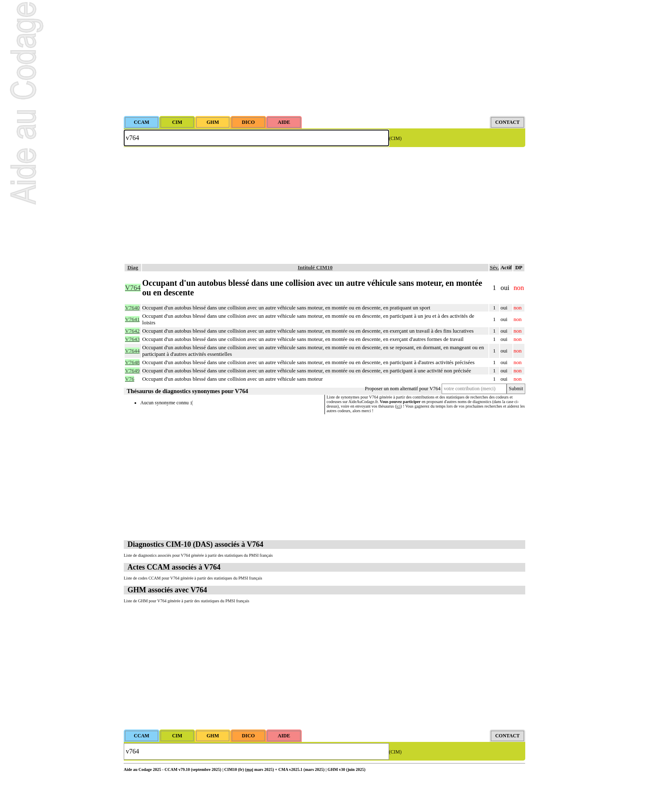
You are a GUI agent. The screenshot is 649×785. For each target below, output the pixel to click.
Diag (132, 267)
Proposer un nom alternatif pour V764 (403, 388)
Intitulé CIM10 (315, 267)
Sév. (494, 267)
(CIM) (395, 138)
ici (399, 406)
